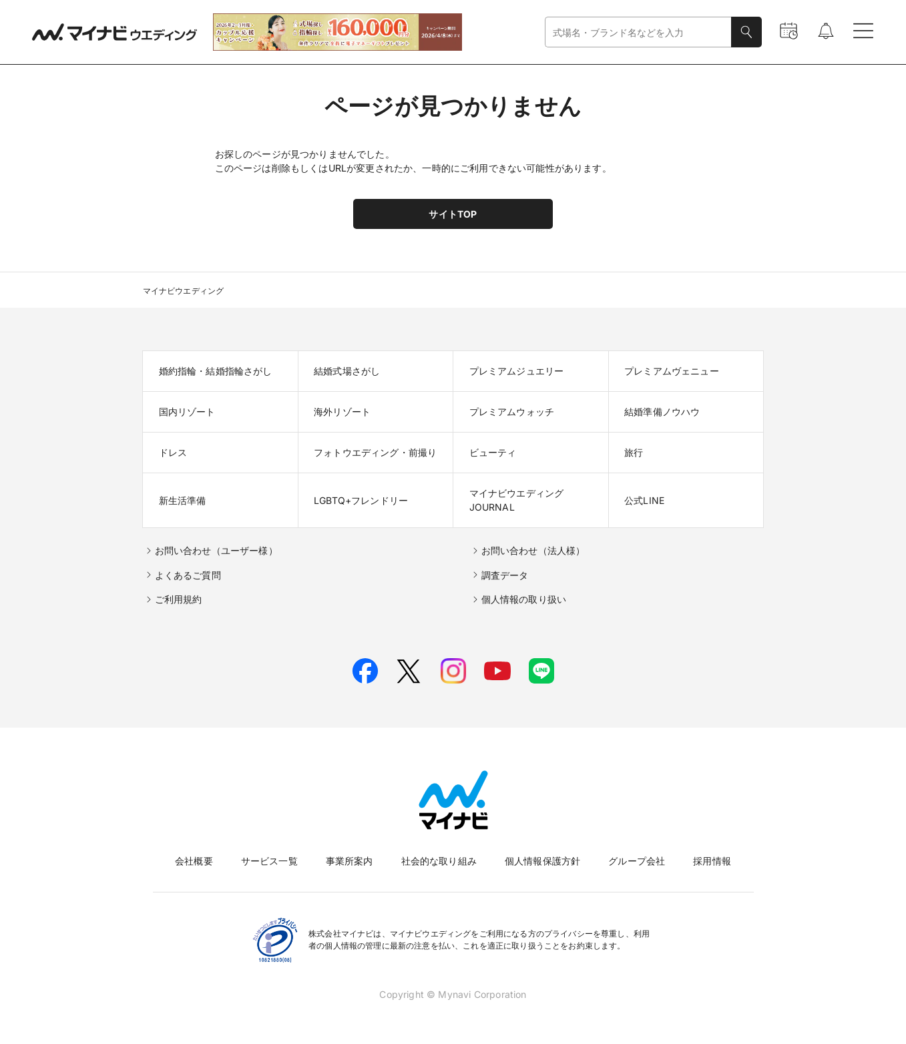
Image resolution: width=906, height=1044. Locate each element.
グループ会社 (636, 860)
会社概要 (194, 860)
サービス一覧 (269, 860)
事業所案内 (349, 860)
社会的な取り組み (439, 860)
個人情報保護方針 (542, 860)
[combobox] (638, 32)
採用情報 (712, 860)
